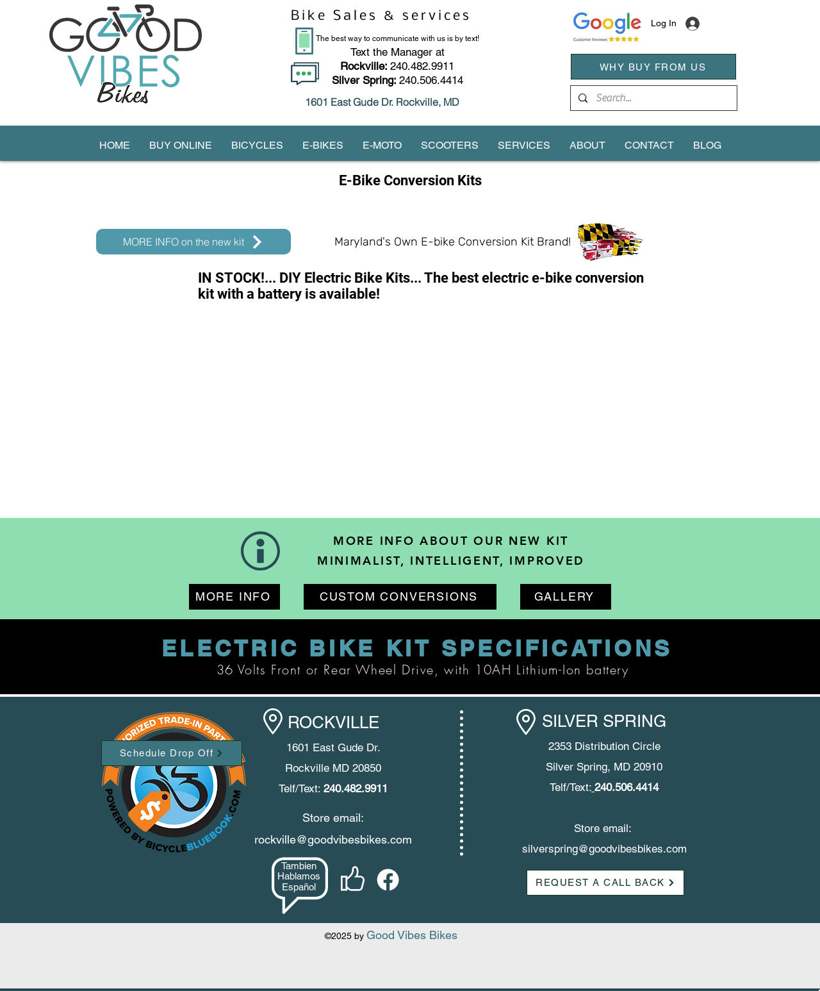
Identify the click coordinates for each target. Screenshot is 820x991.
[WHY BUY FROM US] (653, 66)
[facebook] (387, 879)
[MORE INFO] (234, 597)
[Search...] (653, 98)
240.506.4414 (431, 80)
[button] (181, 145)
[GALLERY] (565, 597)
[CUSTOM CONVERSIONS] (400, 597)
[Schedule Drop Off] (171, 753)
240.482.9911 (397, 66)
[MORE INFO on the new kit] (193, 241)
